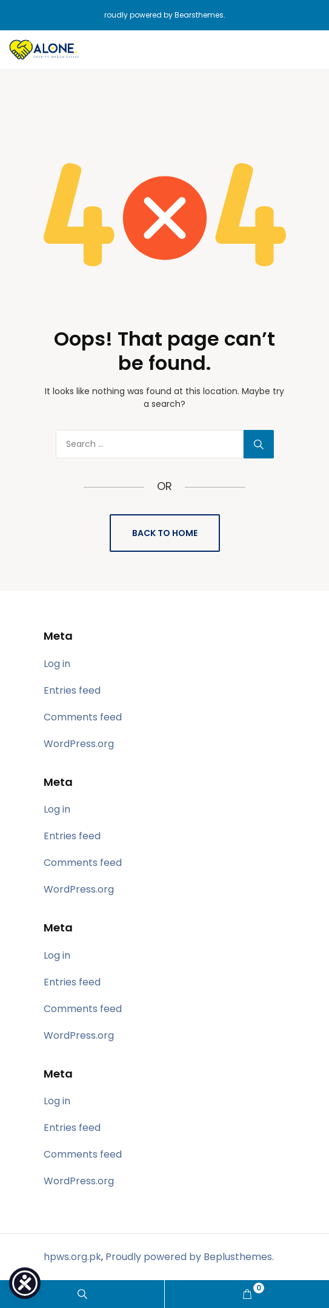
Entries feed (72, 690)
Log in (57, 664)
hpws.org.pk (72, 1257)
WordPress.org (79, 744)
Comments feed (83, 717)
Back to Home (165, 533)
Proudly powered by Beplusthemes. (189, 1257)
